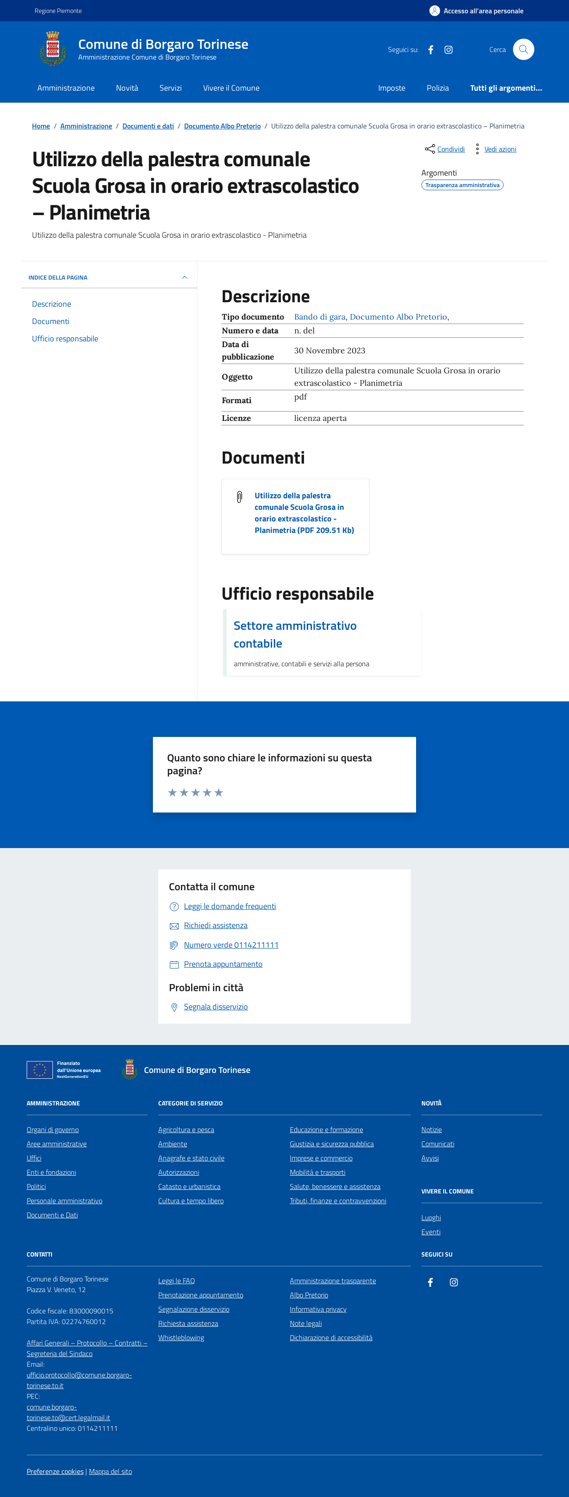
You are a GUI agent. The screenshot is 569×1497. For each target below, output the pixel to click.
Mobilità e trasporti (317, 1172)
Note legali (306, 1323)
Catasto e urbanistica (189, 1186)
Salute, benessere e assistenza (335, 1186)
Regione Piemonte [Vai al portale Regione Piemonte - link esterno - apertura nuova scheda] (58, 10)
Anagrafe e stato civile (191, 1158)
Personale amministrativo (64, 1200)
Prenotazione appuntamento (200, 1294)
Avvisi (430, 1158)
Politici (36, 1186)
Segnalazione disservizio (193, 1309)
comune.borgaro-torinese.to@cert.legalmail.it (68, 1412)
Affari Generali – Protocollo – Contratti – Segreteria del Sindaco (87, 1348)
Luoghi (431, 1217)
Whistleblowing (181, 1337)
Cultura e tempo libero (191, 1200)
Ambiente (172, 1143)
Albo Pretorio (309, 1294)
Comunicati (437, 1143)
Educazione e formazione (326, 1129)
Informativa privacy (318, 1309)
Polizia (438, 88)
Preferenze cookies (55, 1471)
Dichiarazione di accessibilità (331, 1337)
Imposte (391, 88)
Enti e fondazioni (51, 1172)
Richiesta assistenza (188, 1323)
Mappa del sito (110, 1471)
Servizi (171, 88)
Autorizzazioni (178, 1172)
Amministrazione (66, 88)
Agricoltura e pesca (186, 1129)
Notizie (431, 1129)
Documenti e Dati (52, 1214)
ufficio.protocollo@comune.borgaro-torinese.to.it (79, 1380)
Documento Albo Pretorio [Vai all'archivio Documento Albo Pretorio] (398, 317)
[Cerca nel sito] (523, 49)
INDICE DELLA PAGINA (109, 277)
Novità (127, 88)
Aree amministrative (57, 1143)
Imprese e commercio (321, 1158)
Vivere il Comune (231, 88)
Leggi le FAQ (176, 1280)
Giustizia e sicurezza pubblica (332, 1143)
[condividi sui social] (444, 149)
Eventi (431, 1231)
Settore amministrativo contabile (295, 634)
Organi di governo (53, 1129)
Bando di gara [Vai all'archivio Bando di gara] (319, 317)
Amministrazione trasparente (333, 1280)
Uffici (34, 1158)
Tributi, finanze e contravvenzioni (338, 1200)
